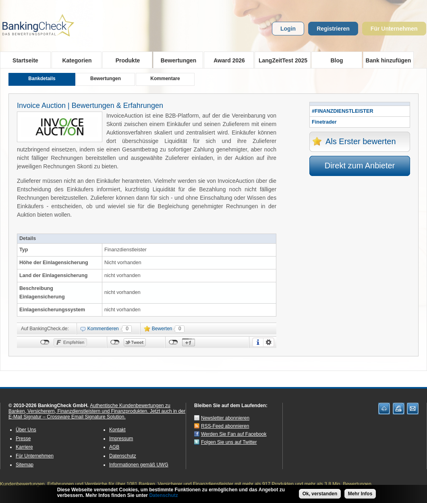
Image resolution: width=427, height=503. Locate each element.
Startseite (25, 60)
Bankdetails (41, 78)
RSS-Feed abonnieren (225, 426)
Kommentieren (103, 328)
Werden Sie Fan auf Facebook (234, 434)
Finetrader (324, 122)
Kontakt (117, 430)
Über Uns (26, 430)
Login (288, 28)
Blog (336, 60)
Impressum (121, 438)
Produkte (125, 60)
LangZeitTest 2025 (281, 60)
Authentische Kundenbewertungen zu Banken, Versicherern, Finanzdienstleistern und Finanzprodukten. (89, 408)
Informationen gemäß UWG (138, 465)
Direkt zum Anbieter (360, 165)
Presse (23, 438)
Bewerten (162, 328)
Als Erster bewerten (360, 141)
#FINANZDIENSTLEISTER (342, 111)
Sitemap (24, 465)
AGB (114, 447)
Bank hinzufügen (388, 60)
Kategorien (74, 60)
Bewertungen (176, 60)
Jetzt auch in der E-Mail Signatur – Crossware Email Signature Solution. (96, 414)
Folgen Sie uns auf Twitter (229, 442)
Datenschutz (122, 456)
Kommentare (165, 78)
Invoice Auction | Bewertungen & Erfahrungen (90, 105)
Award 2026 (226, 60)
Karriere (24, 447)
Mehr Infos (360, 495)
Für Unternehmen (394, 28)
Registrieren (333, 28)
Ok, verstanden (320, 495)
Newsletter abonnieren (225, 418)
